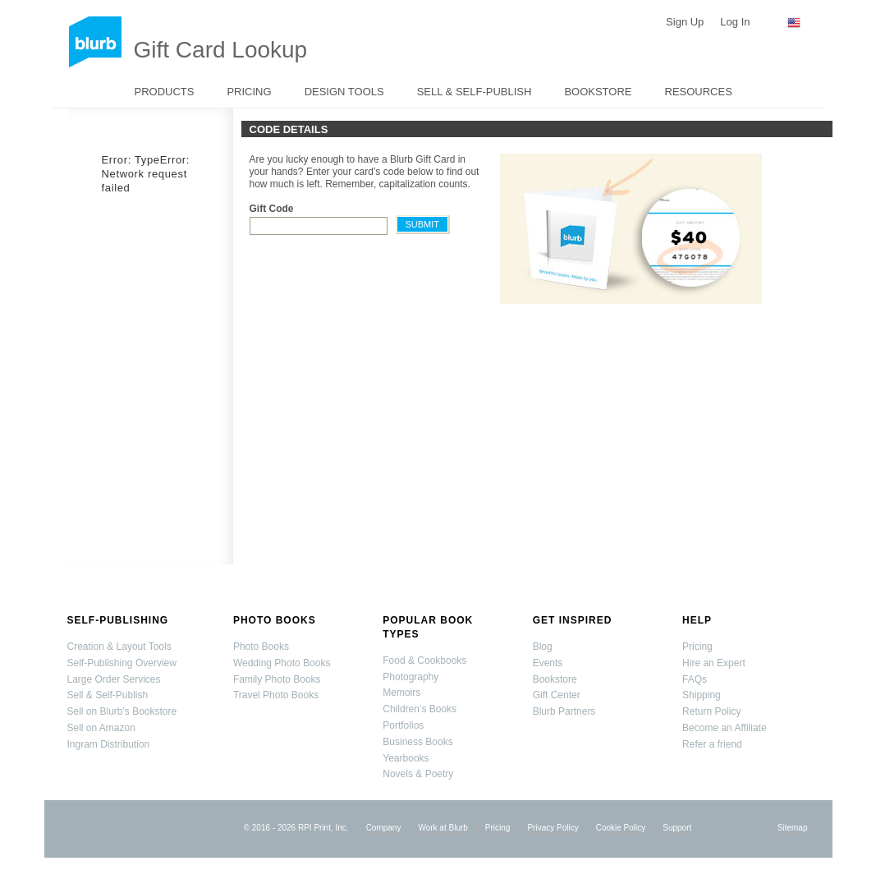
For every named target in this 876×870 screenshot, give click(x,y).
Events (548, 663)
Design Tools (344, 91)
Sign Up (685, 22)
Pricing (249, 91)
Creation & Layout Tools (119, 646)
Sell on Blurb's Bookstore (122, 711)
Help (697, 620)
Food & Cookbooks (424, 660)
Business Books (417, 742)
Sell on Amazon (101, 728)
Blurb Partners (564, 711)
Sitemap (792, 827)
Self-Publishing (118, 620)
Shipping (701, 695)
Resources (698, 91)
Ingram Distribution (108, 744)
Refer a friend (712, 744)
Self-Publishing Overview (122, 663)
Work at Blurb (442, 827)
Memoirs (401, 692)
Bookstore (597, 91)
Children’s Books (419, 709)
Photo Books (274, 620)
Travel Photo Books (276, 695)
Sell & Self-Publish (474, 91)
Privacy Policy (552, 827)
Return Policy (711, 711)
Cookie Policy (621, 827)
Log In (735, 22)
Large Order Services (114, 679)
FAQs (694, 679)
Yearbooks (406, 758)
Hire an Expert (713, 663)
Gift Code (272, 208)
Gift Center (556, 695)
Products (165, 91)
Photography (410, 677)
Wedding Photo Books (282, 663)
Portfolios (403, 725)
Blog (543, 646)
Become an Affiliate (724, 728)
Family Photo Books (277, 679)
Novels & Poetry (418, 774)
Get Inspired (572, 620)
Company (383, 827)
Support (677, 827)
